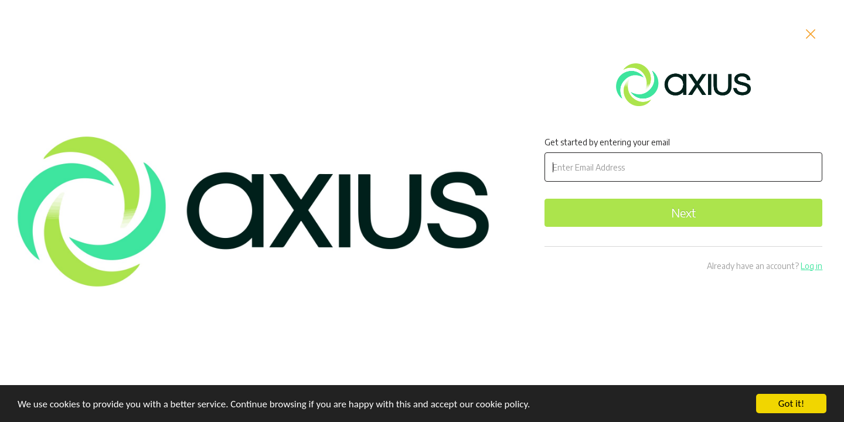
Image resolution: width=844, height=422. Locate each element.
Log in (811, 266)
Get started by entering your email (607, 142)
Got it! (791, 403)
